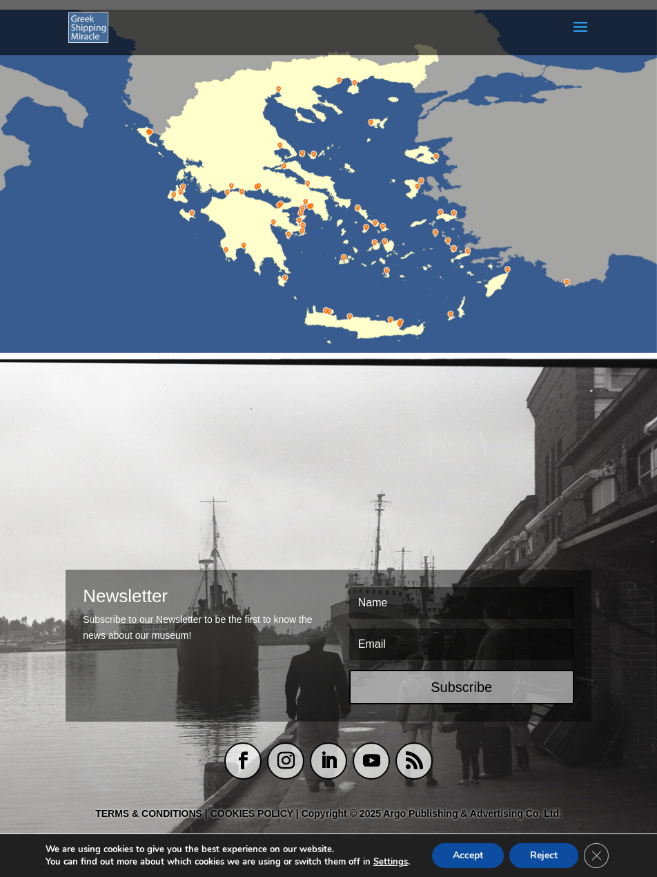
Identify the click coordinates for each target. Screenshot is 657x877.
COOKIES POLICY (253, 813)
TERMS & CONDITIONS (148, 813)
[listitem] (148, 133)
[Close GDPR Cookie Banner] (596, 855)
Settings (390, 862)
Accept (468, 855)
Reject (544, 855)
